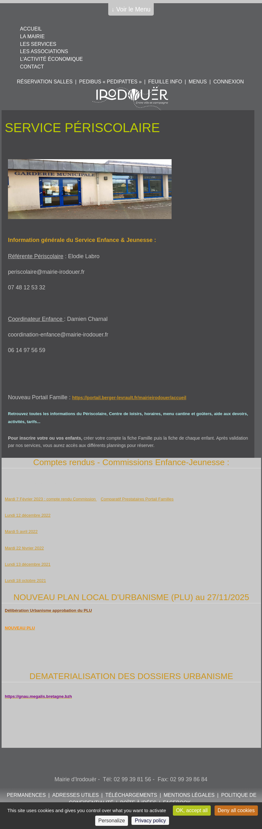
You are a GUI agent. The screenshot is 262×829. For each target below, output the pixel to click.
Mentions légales (189, 795)
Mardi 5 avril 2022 (21, 531)
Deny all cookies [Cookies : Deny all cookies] (236, 810)
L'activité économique (51, 59)
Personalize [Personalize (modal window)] (111, 820)
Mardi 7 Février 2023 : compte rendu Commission (51, 499)
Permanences (26, 795)
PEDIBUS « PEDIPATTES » (110, 81)
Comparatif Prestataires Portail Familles (137, 499)
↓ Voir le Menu (131, 9)
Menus (197, 81)
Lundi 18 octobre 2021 (25, 580)
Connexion (228, 81)
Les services (38, 44)
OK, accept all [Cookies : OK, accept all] (192, 810)
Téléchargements (131, 795)
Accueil (31, 29)
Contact (32, 66)
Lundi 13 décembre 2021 (28, 564)
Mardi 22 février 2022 (24, 548)
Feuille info (165, 81)
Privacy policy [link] (150, 820)
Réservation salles (45, 81)
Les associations (44, 51)
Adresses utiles (75, 795)
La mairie (32, 36)
